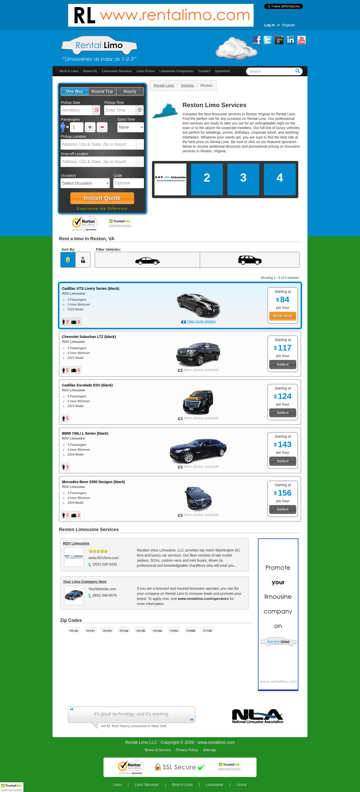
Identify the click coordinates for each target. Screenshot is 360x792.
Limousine (214, 784)
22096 (190, 631)
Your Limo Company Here (85, 582)
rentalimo (216, 742)
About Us (90, 71)
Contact (204, 71)
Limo (117, 784)
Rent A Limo (69, 71)
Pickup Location (73, 136)
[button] (74, 91)
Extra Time (126, 119)
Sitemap (209, 750)
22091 (174, 631)
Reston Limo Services (215, 105)
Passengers (70, 119)
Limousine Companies (176, 71)
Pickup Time (114, 102)
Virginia (188, 85)
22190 (207, 631)
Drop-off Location (74, 154)
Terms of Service (157, 750)
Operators (222, 71)
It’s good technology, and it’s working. (131, 713)
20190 (73, 631)
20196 (157, 631)
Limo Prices (146, 71)
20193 (107, 631)
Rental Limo (163, 85)
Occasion (68, 175)
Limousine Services (117, 71)
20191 (90, 631)
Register (288, 25)
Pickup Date (70, 102)
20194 (124, 631)
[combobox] (98, 144)
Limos (242, 784)
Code (118, 175)
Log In (269, 25)
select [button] (140, 145)
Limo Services (147, 784)
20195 (140, 631)
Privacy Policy (187, 750)
